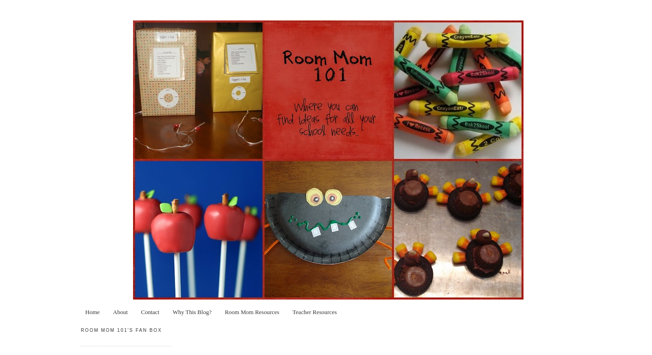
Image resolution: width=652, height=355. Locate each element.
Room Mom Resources (252, 312)
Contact (150, 312)
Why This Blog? (192, 312)
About (120, 312)
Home (92, 312)
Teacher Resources (314, 312)
